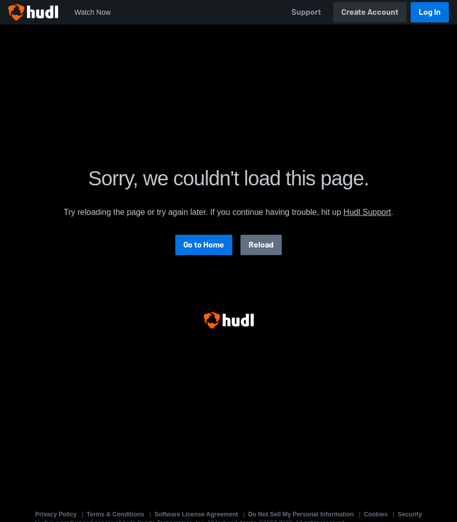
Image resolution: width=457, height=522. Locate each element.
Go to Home (203, 245)
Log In (430, 12)
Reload (261, 245)
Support (306, 12)
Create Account (369, 12)
